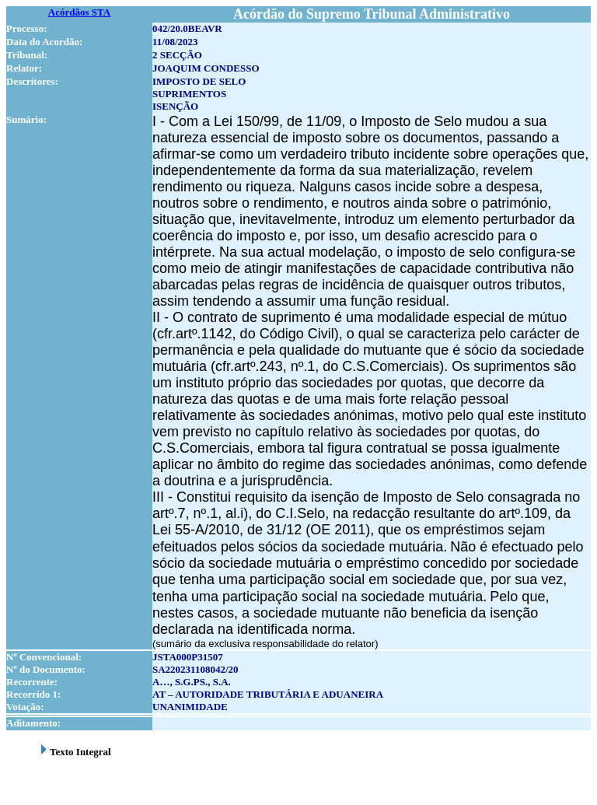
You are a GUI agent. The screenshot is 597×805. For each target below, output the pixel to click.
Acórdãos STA (79, 12)
